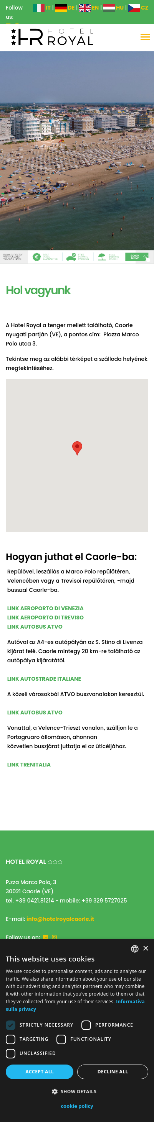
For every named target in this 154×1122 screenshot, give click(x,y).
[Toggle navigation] (145, 38)
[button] (77, 1091)
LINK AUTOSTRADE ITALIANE (44, 679)
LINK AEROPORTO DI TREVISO (45, 617)
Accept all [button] (39, 1071)
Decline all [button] (113, 1071)
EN (89, 7)
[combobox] (135, 949)
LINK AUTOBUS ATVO (35, 627)
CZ (138, 7)
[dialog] (77, 1030)
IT (41, 7)
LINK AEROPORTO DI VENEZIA (45, 608)
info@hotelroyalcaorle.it (60, 919)
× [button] (145, 949)
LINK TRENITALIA (29, 764)
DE (65, 7)
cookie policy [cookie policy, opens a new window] (77, 1105)
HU (113, 7)
